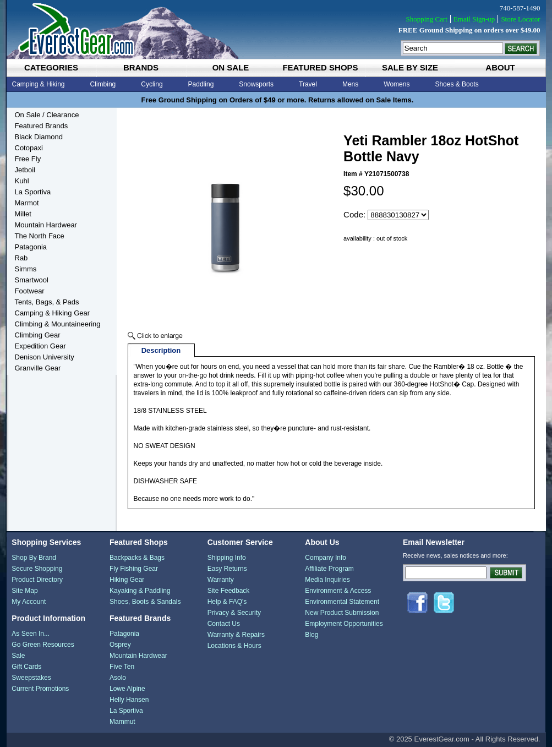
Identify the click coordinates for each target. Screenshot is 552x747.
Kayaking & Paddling (140, 591)
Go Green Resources (43, 644)
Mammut (122, 722)
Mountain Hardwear (46, 225)
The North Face (39, 236)
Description (161, 350)
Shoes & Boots (456, 84)
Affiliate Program (329, 568)
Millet (23, 214)
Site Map (24, 591)
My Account (29, 602)
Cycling (151, 84)
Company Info (325, 557)
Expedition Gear (40, 346)
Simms (26, 269)
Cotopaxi (29, 148)
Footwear (30, 291)
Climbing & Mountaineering (58, 324)
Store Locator (520, 19)
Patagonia (31, 247)
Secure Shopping (37, 568)
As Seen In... (31, 633)
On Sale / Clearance (47, 115)
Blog (311, 635)
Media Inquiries (327, 580)
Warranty (220, 580)
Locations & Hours (234, 646)
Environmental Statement (342, 602)
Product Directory (37, 580)
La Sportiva (33, 192)
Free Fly (28, 159)
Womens (396, 84)
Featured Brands (41, 126)
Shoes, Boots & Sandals (145, 602)
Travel (308, 84)
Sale (18, 655)
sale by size (410, 67)
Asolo (118, 677)
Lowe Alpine (127, 689)
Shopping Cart (426, 19)
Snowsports (256, 84)
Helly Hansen (129, 700)
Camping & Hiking (38, 84)
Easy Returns (227, 568)
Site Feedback (228, 591)
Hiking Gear (127, 580)
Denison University (44, 357)
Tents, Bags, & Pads (47, 302)
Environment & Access (338, 591)
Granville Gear (38, 368)
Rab (21, 258)
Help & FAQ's (227, 602)
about (500, 67)
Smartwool (31, 280)
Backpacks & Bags (137, 557)
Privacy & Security (234, 613)
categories (51, 67)
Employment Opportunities (343, 624)
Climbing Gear (38, 335)
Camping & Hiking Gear (52, 313)
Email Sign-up (474, 19)
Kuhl (22, 181)
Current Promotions (40, 689)
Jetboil (25, 170)
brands (141, 67)
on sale (230, 67)
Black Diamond (39, 137)
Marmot (27, 203)
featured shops (320, 67)
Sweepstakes (31, 677)
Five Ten (122, 666)
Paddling (201, 84)
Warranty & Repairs (236, 635)
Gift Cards (26, 666)
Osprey (120, 644)
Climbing (103, 84)
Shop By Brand (34, 557)
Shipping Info (226, 557)
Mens (350, 84)
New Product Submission (342, 613)
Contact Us (223, 624)
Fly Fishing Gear (134, 568)
